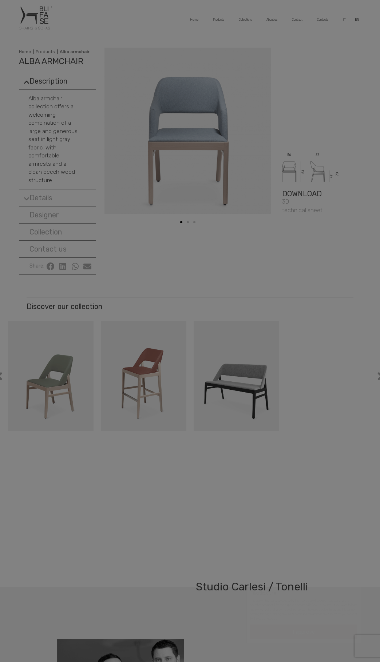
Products (218, 23)
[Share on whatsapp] (75, 266)
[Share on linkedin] (63, 266)
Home (193, 23)
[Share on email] (87, 266)
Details (40, 197)
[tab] (57, 81)
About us (271, 23)
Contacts (322, 23)
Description (48, 81)
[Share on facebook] (50, 266)
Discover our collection (64, 306)
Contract (297, 23)
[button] (41, 214)
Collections (245, 23)
